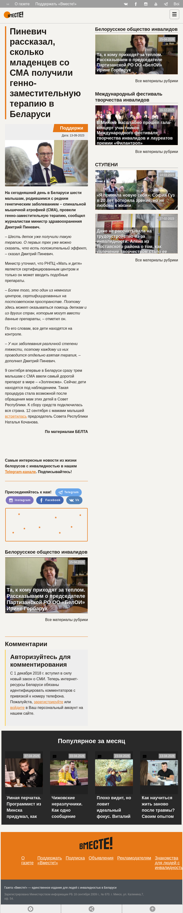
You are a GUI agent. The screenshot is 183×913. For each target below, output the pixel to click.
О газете (22, 4)
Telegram (68, 492)
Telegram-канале (20, 472)
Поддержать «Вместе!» (55, 4)
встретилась (16, 416)
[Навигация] (174, 14)
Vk (74, 500)
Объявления (101, 858)
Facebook (50, 500)
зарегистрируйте (48, 702)
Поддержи (71, 127)
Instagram (20, 500)
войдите (17, 708)
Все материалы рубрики (66, 620)
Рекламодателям (134, 858)
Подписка (75, 858)
